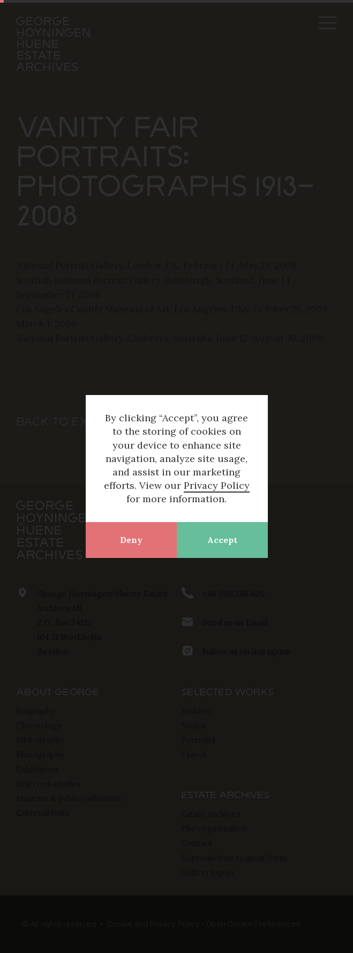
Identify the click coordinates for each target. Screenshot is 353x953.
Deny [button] (131, 539)
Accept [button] (222, 539)
